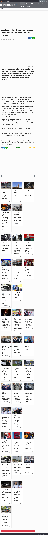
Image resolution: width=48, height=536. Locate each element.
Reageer (13, 39)
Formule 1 (40, 3)
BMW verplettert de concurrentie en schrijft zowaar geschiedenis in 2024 (28, 396)
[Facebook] (36, 531)
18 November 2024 (5, 39)
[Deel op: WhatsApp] (33, 38)
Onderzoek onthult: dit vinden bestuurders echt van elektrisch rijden (17, 373)
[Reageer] (9, 201)
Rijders (28, 6)
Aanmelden (42, 1)
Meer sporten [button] (7, 1)
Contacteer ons (15, 530)
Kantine (27, 3)
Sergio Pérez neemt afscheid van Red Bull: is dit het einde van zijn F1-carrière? (6, 445)
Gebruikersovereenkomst (11, 532)
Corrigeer (32, 147)
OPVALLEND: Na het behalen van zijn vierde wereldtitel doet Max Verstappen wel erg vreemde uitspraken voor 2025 (5, 220)
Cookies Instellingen (23, 532)
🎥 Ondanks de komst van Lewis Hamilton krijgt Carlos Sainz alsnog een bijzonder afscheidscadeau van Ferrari (18, 324)
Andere (22, 6)
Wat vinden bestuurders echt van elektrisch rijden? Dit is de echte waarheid (17, 420)
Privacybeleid (28, 530)
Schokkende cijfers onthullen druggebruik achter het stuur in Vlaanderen (5, 373)
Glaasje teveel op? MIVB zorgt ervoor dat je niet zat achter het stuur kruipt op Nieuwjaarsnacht (6, 322)
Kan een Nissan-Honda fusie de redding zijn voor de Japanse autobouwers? (17, 445)
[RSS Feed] (43, 531)
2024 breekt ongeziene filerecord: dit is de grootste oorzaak (28, 467)
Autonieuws (33, 3)
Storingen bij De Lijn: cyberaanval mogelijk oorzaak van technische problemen (28, 373)
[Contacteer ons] (41, 531)
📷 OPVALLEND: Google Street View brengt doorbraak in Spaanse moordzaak (5, 519)
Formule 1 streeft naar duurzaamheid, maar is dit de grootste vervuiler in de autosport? (17, 217)
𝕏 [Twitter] (38, 531)
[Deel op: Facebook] (29, 38)
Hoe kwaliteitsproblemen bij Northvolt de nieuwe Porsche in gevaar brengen (7, 349)
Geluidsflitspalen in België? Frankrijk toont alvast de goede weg (18, 467)
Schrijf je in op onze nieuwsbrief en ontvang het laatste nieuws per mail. (16, 153)
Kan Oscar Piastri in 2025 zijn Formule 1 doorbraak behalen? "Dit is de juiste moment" (28, 247)
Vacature (34, 530)
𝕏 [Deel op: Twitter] (31, 38)
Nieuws (22, 3)
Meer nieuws (18, 176)
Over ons (22, 530)
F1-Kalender (3, 8)
